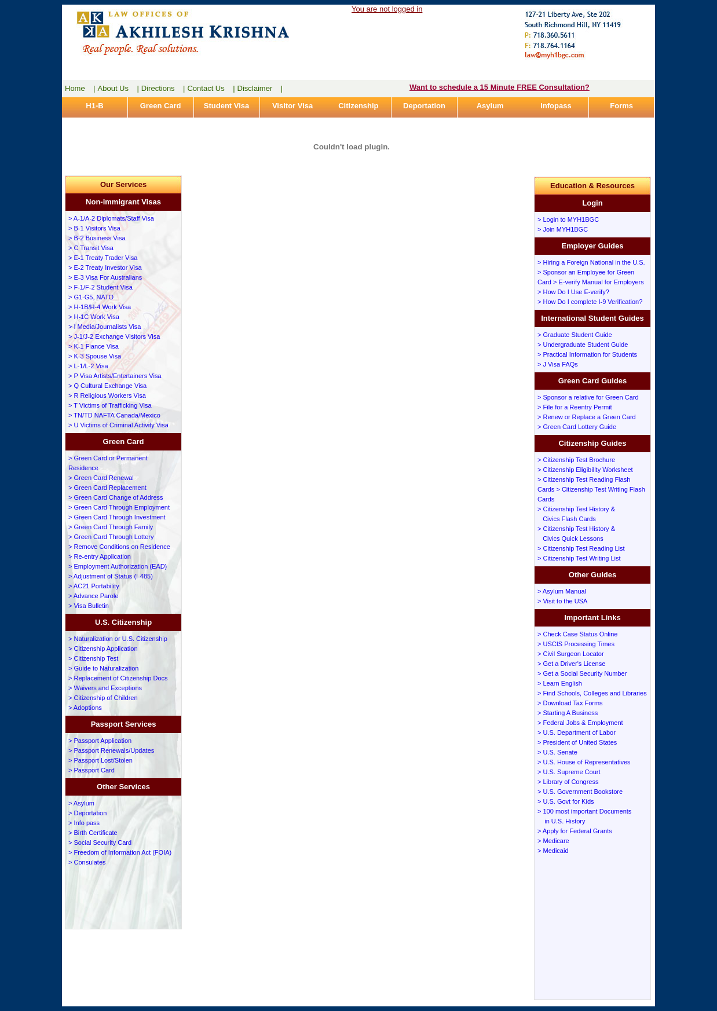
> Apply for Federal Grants (574, 830)
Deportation (424, 105)
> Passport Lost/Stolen (100, 760)
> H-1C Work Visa (93, 316)
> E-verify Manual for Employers (598, 282)
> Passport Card (91, 770)
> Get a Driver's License (571, 663)
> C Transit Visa (91, 247)
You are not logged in (387, 9)
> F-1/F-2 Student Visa (100, 287)
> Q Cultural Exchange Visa (107, 385)
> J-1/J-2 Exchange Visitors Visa (114, 336)
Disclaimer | (260, 88)
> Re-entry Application (99, 556)
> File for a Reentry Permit (574, 407)
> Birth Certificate (93, 832)
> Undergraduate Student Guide (582, 344)
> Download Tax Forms (570, 702)
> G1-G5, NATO (91, 297)
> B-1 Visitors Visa (94, 228)
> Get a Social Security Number (582, 673)
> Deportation (87, 812)
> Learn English (559, 683)
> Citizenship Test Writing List (579, 558)
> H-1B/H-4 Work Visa (99, 306)
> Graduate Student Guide (574, 334)
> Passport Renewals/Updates (111, 750)
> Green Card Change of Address (115, 497)
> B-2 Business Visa (97, 238)
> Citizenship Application (103, 648)
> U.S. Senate (557, 752)
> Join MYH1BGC (562, 229)
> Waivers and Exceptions (105, 687)
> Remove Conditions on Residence (119, 546)
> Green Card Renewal (101, 477)
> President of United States (577, 742)
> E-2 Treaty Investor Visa (105, 267)
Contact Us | (211, 88)
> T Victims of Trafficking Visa (110, 405)
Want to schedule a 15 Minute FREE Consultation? (499, 87)
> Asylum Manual (561, 591)
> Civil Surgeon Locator (570, 653)
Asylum (490, 105)
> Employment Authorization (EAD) (117, 566)
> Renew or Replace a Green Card (586, 416)
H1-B (94, 105)
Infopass (555, 105)
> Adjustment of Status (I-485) (110, 576)
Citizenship (358, 105)
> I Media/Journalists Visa (104, 326)
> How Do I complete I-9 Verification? (589, 301)
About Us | (118, 88)
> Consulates (87, 862)
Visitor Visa (292, 105)
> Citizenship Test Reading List (581, 548)
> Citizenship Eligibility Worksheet (585, 469)
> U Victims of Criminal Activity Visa (118, 425)
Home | (80, 88)
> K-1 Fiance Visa (93, 346)
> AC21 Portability (93, 586)
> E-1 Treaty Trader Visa (102, 257)
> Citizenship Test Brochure (576, 459)
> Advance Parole (93, 595)
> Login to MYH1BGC (568, 219)
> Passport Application (99, 740)
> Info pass (84, 822)
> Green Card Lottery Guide (576, 426)
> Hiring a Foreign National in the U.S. (591, 262)
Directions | (163, 88)
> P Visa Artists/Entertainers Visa (115, 375)
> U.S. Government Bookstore (580, 791)
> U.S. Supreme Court (569, 771)
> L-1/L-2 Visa (88, 365)
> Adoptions (85, 707)
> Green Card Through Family (110, 526)
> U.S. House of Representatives (584, 762)
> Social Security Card (99, 842)
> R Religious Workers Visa (107, 395)
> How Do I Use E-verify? (573, 291)
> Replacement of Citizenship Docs (118, 678)
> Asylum (81, 803)
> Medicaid (553, 850)
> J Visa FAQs (557, 364)
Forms (621, 105)
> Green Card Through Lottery (110, 536)
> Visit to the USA (562, 601)
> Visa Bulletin (88, 605)
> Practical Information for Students (587, 354)
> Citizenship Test (93, 658)
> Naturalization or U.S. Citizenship (117, 638)
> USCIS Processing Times (575, 643)
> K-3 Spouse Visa (94, 356)
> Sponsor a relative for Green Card (588, 397)
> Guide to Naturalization (103, 668)
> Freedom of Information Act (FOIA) (119, 852)
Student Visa (227, 105)
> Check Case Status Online (577, 634)
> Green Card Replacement (107, 487)
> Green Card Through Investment (117, 517)
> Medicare (553, 840)
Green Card (160, 105)
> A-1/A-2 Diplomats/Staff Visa (111, 218)
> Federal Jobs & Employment (580, 722)
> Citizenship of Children (103, 697)
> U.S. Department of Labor (576, 732)
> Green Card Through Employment (119, 507)
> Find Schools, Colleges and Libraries (592, 693)
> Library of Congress (567, 781)
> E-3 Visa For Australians (105, 277)
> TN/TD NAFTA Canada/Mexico (114, 415)
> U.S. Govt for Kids (565, 801)
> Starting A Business (567, 712)
